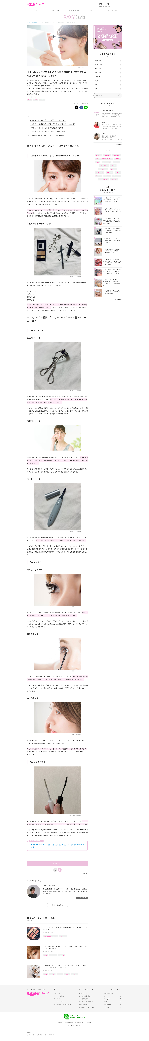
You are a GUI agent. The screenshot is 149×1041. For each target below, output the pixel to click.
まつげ (42, 99)
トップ (36, 10)
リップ (113, 165)
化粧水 (118, 172)
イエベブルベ (99, 172)
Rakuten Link (108, 1004)
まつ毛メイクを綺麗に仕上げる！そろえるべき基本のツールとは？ (52, 124)
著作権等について (80, 1022)
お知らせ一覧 (83, 993)
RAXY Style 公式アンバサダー (50, 936)
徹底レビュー (103, 165)
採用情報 (88, 1022)
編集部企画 (116, 155)
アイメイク (34, 97)
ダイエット (117, 176)
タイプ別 (114, 179)
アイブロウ (74, 974)
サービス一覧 (30, 1035)
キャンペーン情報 (74, 10)
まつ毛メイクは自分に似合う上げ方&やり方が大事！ (48, 120)
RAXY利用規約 (83, 1004)
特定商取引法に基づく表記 (86, 1007)
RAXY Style (55, 10)
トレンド (116, 162)
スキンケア (97, 61)
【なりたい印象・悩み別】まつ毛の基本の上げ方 (46, 128)
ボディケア (97, 73)
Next (84, 873)
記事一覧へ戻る (57, 905)
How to (29, 99)
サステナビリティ (53, 1035)
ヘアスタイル (103, 169)
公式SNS (93, 10)
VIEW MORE (118, 144)
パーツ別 (109, 172)
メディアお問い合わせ (85, 996)
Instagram (107, 999)
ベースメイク (98, 65)
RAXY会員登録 (108, 993)
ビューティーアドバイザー (61, 1004)
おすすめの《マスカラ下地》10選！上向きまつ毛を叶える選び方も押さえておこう (57, 846)
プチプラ (59, 974)
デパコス (67, 974)
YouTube (106, 1007)
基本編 (35, 99)
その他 (96, 89)
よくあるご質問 (112, 10)
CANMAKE (62, 955)
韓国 (98, 162)
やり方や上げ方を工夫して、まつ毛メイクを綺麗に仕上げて (50, 135)
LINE (105, 1001)
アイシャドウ (63, 936)
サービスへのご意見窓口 (86, 1001)
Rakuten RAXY (35, 4)
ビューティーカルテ (59, 1001)
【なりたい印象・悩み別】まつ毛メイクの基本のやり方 (49, 131)
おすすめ (52, 974)
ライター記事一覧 (81, 898)
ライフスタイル (103, 179)
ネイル (96, 81)
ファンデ (107, 176)
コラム (96, 85)
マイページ (57, 999)
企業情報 (60, 1022)
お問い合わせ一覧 (41, 1035)
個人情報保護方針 (69, 1022)
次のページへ (57, 864)
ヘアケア (97, 77)
